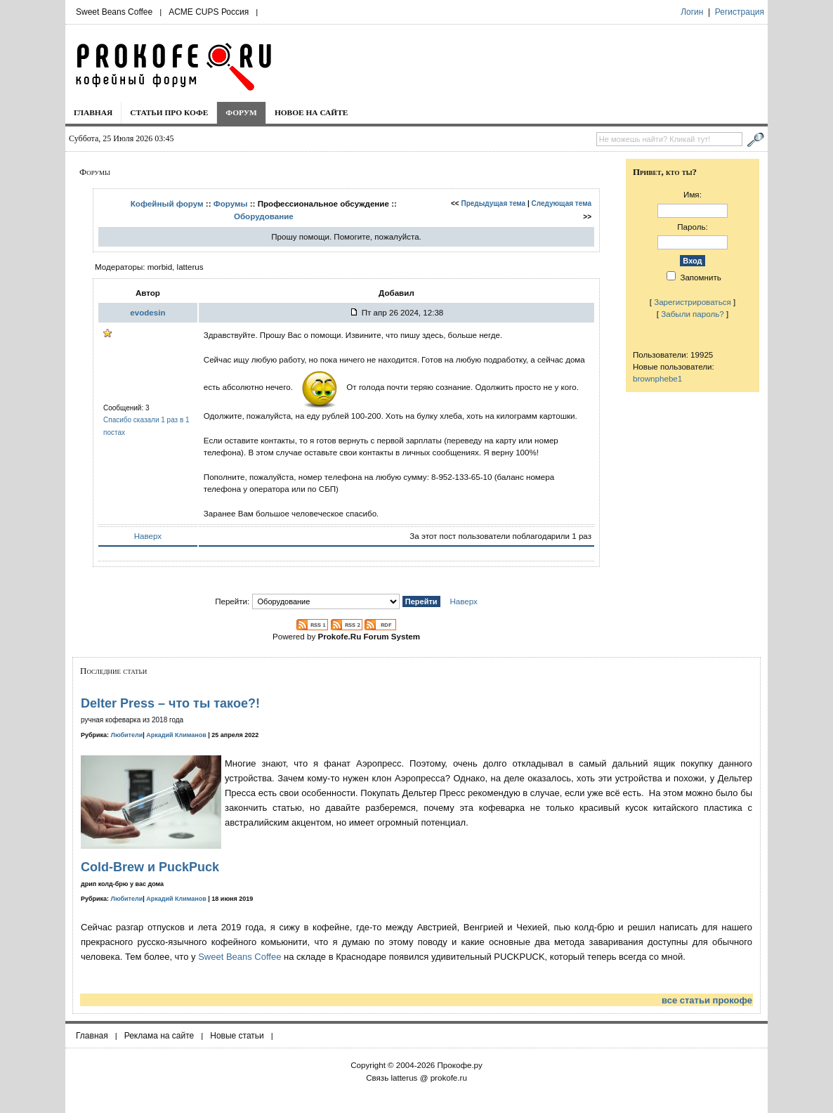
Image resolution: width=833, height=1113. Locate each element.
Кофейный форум (167, 203)
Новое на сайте (311, 112)
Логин (692, 12)
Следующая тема (561, 203)
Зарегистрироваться (692, 301)
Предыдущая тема (493, 203)
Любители (127, 734)
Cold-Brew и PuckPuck (150, 867)
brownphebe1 (657, 378)
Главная (93, 112)
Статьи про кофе (169, 112)
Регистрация (739, 12)
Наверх (148, 535)
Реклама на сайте (159, 1036)
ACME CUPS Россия (209, 12)
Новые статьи (237, 1036)
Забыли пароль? (692, 313)
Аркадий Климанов (176, 734)
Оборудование (264, 216)
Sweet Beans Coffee (114, 12)
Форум (241, 112)
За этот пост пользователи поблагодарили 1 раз (500, 535)
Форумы (231, 203)
